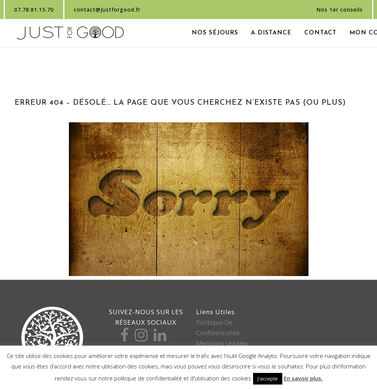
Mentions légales (222, 343)
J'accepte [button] (268, 378)
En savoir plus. (303, 378)
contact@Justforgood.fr (107, 9)
